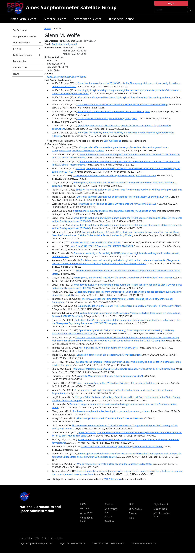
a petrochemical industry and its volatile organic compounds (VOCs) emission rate (114, 175)
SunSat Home (20, 30)
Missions (84, 508)
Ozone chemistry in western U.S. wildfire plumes (95, 242)
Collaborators (20, 67)
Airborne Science (55, 19)
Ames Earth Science (24, 19)
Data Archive (19, 61)
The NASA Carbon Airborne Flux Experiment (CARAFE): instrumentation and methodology (122, 104)
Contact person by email (64, 44)
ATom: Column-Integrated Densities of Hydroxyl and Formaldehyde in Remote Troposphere (123, 97)
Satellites (109, 521)
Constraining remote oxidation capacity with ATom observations (109, 354)
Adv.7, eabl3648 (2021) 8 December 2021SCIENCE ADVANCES (102, 246)
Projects (26, 49)
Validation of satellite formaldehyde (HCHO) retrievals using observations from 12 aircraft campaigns (124, 368)
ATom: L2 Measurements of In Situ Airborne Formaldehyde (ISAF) (111, 375)
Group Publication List (24, 36)
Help (131, 517)
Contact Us (151, 543)
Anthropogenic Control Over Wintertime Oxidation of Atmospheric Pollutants (117, 383)
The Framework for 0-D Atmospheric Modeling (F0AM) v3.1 (107, 118)
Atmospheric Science (88, 19)
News (16, 73)
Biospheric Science (121, 19)
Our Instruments (26, 43)
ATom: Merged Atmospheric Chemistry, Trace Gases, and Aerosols (110, 418)
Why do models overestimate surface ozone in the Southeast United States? (115, 463)
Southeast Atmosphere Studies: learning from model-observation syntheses (111, 411)
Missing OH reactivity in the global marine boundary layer (108, 347)
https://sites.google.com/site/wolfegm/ (66, 76)
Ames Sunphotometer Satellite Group (71, 7)
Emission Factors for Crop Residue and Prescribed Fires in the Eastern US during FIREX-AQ (122, 196)
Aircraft (108, 516)
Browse (132, 513)
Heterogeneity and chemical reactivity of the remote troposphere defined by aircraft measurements (123, 277)
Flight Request (160, 504)
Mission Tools (160, 508)
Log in (171, 3)
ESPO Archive (135, 508)
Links (131, 504)
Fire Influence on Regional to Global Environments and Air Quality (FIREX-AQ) (117, 203)
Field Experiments (26, 55)
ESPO (83, 504)
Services (109, 504)
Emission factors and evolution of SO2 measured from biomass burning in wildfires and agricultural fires (129, 189)
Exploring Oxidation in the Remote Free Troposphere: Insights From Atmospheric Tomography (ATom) (129, 305)
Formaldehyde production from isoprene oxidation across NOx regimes (113, 111)
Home (47, 28)
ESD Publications (112, 140)
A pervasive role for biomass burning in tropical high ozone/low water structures (121, 446)
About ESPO (86, 513)
